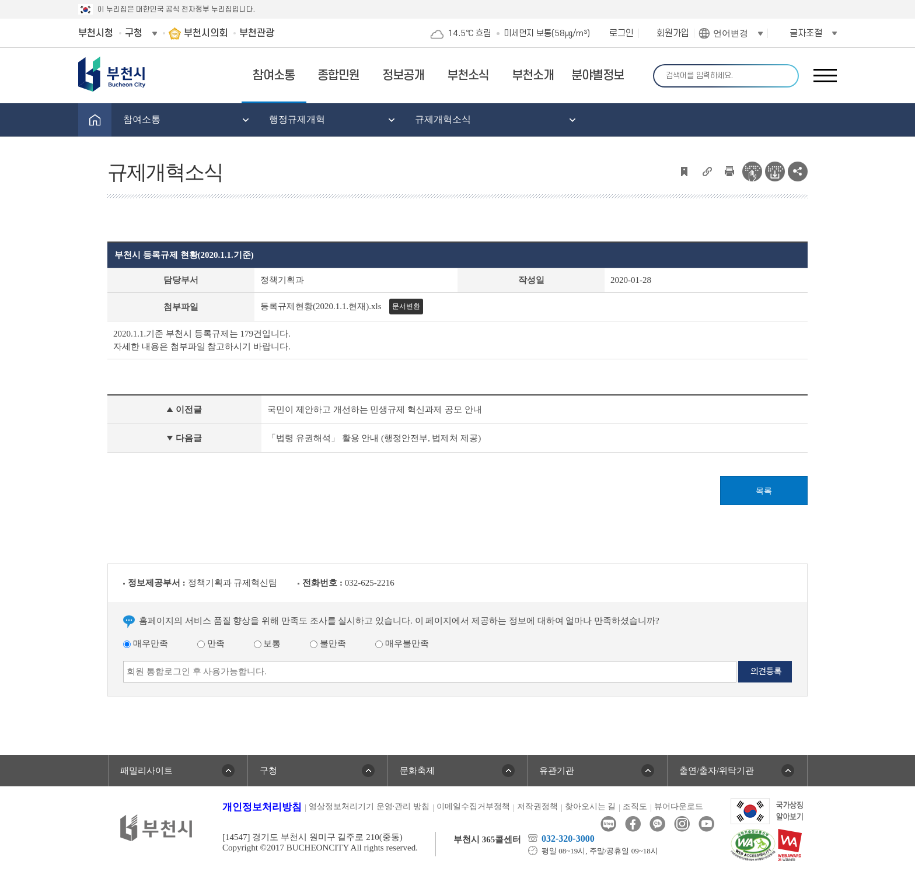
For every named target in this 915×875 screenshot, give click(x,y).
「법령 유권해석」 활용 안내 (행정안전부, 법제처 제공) (374, 438)
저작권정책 (537, 806)
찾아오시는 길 (590, 806)
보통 (267, 643)
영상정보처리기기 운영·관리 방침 (369, 806)
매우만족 (145, 643)
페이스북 (633, 824)
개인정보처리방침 (262, 807)
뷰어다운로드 (678, 806)
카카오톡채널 (657, 824)
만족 (211, 643)
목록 (764, 491)
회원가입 (672, 33)
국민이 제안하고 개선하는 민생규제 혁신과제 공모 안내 (374, 409)
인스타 (682, 824)
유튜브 (706, 824)
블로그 (608, 824)
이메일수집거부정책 (473, 806)
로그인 (621, 33)
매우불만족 (402, 643)
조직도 (635, 806)
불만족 (328, 643)
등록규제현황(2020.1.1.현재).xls (321, 306)
